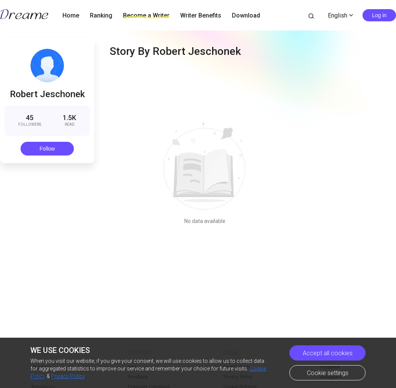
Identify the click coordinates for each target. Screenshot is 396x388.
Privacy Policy (68, 376)
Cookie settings (327, 373)
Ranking (101, 15)
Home (70, 15)
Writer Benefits (200, 15)
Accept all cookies (328, 353)
